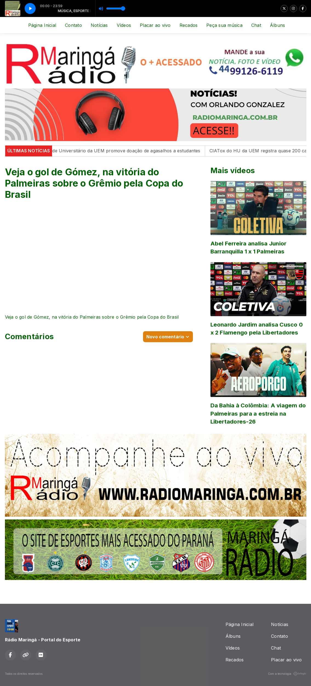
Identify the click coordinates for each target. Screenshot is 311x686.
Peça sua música (224, 25)
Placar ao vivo (155, 25)
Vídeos (124, 25)
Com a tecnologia (287, 674)
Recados (188, 25)
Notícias (99, 25)
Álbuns (277, 25)
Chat (256, 25)
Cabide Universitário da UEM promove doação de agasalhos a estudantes (127, 150)
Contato (73, 25)
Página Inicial (42, 25)
